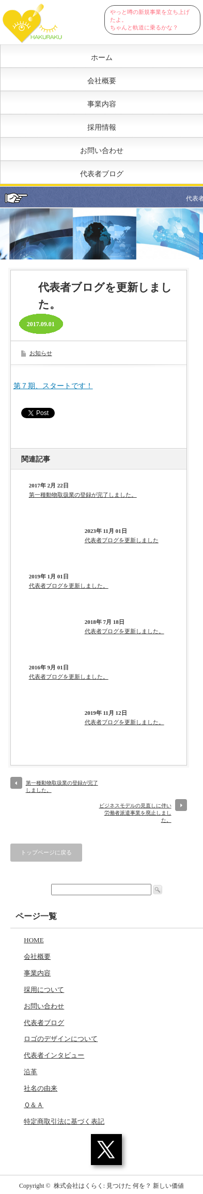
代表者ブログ (101, 174)
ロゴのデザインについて (61, 1039)
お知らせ (40, 353)
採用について (44, 989)
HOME (33, 940)
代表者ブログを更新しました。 (68, 586)
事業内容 (101, 104)
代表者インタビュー (54, 1055)
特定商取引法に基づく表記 (64, 1121)
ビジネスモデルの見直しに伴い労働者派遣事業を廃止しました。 (135, 813)
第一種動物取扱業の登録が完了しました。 (83, 495)
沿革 (30, 1072)
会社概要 (101, 81)
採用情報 (101, 127)
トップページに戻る (46, 852)
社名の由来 (40, 1088)
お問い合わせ (101, 151)
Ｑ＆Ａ (33, 1105)
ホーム (102, 58)
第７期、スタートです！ (53, 386)
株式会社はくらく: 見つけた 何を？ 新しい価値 (119, 1185)
